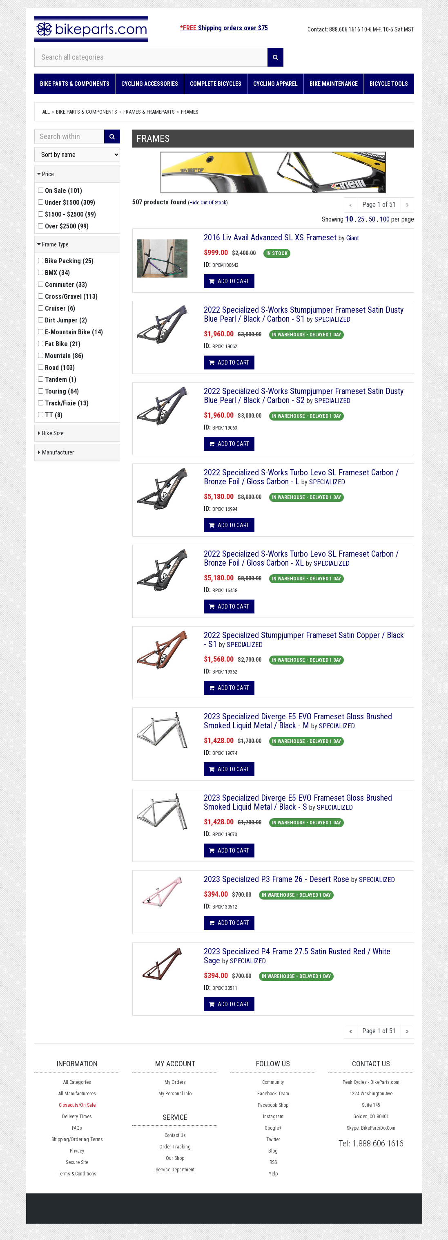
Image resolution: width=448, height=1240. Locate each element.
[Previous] (350, 205)
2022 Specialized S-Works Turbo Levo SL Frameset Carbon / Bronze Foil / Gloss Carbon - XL (301, 558)
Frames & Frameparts (149, 112)
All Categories (77, 1082)
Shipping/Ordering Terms (77, 1139)
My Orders (175, 1082)
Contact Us (175, 1135)
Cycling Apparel (275, 84)
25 (361, 219)
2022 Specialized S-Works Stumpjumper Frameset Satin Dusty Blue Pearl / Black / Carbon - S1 (303, 314)
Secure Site (77, 1162)
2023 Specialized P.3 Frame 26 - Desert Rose (276, 879)
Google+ (273, 1128)
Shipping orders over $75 (224, 28)
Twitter (273, 1139)
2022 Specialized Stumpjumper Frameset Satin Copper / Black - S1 (304, 639)
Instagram (273, 1116)
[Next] (407, 205)
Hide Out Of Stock (207, 202)
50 (372, 219)
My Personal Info (175, 1094)
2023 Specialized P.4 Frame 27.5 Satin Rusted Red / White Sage (297, 956)
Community (273, 1082)
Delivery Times (77, 1116)
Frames (189, 112)
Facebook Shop (273, 1105)
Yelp (273, 1174)
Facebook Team (273, 1094)
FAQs (77, 1128)
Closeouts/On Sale (77, 1105)
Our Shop (175, 1158)
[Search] (275, 57)
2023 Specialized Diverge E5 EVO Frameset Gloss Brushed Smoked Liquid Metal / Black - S (298, 802)
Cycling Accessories (149, 84)
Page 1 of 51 (379, 204)
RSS (273, 1162)
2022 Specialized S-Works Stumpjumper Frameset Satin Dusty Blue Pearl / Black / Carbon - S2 (303, 395)
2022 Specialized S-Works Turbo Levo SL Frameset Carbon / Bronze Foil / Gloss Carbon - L (301, 477)
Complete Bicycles (215, 84)
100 (385, 219)
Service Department (175, 1170)
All (46, 112)
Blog (273, 1151)
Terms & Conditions (77, 1174)
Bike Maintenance (334, 84)
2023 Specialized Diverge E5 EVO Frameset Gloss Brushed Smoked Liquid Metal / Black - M (298, 721)
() (60, 191)
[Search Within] (69, 136)
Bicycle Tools (389, 84)
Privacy (77, 1151)
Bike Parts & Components (74, 84)
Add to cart (229, 281)
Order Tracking (175, 1147)
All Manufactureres (77, 1094)
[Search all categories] (151, 57)
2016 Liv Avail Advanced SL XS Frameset (270, 237)
